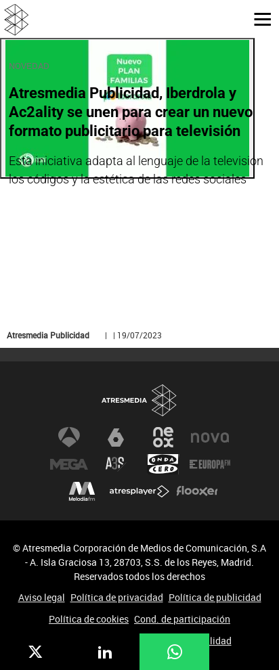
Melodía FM (82, 491)
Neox (163, 437)
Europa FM (210, 464)
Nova (210, 437)
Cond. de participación (182, 618)
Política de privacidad (116, 597)
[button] (257, 18)
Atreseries (115, 464)
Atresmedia (139, 400)
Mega (69, 464)
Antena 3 (69, 437)
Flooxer (197, 491)
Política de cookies (89, 618)
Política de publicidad (215, 597)
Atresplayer (139, 491)
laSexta (115, 437)
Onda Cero (163, 464)
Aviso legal (41, 597)
